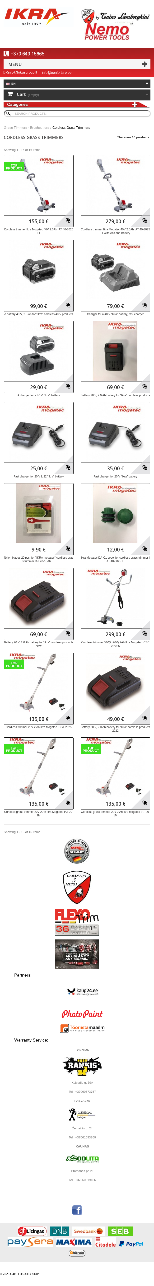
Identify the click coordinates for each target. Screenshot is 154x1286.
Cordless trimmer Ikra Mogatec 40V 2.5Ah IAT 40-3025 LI (38, 231)
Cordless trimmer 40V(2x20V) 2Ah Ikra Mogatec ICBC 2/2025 (115, 644)
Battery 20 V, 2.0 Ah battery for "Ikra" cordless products (115, 395)
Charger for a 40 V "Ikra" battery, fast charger (115, 314)
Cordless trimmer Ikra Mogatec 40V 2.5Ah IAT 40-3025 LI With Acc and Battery (115, 231)
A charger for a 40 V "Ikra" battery (38, 395)
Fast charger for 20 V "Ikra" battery (115, 476)
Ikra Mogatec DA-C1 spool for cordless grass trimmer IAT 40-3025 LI (115, 559)
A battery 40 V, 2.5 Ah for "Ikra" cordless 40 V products (38, 314)
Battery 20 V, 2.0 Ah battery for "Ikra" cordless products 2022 (115, 728)
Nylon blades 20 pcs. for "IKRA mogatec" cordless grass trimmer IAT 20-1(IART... (38, 559)
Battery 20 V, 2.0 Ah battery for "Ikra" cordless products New (38, 644)
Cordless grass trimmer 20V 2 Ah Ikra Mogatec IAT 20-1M (38, 813)
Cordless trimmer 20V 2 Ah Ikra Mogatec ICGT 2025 (39, 727)
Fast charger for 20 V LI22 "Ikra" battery (39, 476)
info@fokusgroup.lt (22, 72)
